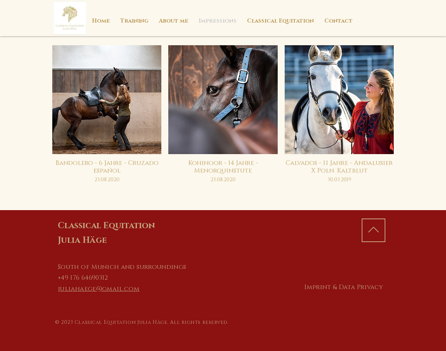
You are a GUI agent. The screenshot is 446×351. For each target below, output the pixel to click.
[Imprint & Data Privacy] (343, 287)
